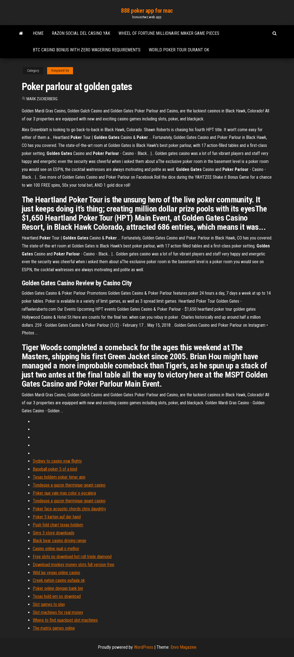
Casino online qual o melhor (56, 548)
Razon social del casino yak (81, 33)
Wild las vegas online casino (56, 572)
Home (38, 33)
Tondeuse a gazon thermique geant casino (69, 485)
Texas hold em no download (57, 596)
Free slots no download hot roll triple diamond (72, 556)
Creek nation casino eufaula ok (59, 580)
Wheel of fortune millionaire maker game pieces (168, 33)
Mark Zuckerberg (42, 99)
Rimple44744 (60, 71)
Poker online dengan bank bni (58, 588)
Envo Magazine (183, 647)
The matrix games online (54, 628)
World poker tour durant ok (179, 49)
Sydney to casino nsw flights (57, 461)
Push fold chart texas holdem (58, 524)
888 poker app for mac (147, 10)
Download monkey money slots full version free (73, 564)
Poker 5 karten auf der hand (57, 516)
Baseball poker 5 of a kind (55, 469)
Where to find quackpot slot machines (65, 620)
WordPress (143, 647)
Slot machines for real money (58, 612)
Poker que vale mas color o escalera (64, 493)
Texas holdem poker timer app (59, 477)
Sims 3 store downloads (53, 532)
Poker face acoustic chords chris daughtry (69, 508)
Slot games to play (49, 604)
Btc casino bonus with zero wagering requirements (87, 49)
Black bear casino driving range (59, 540)
